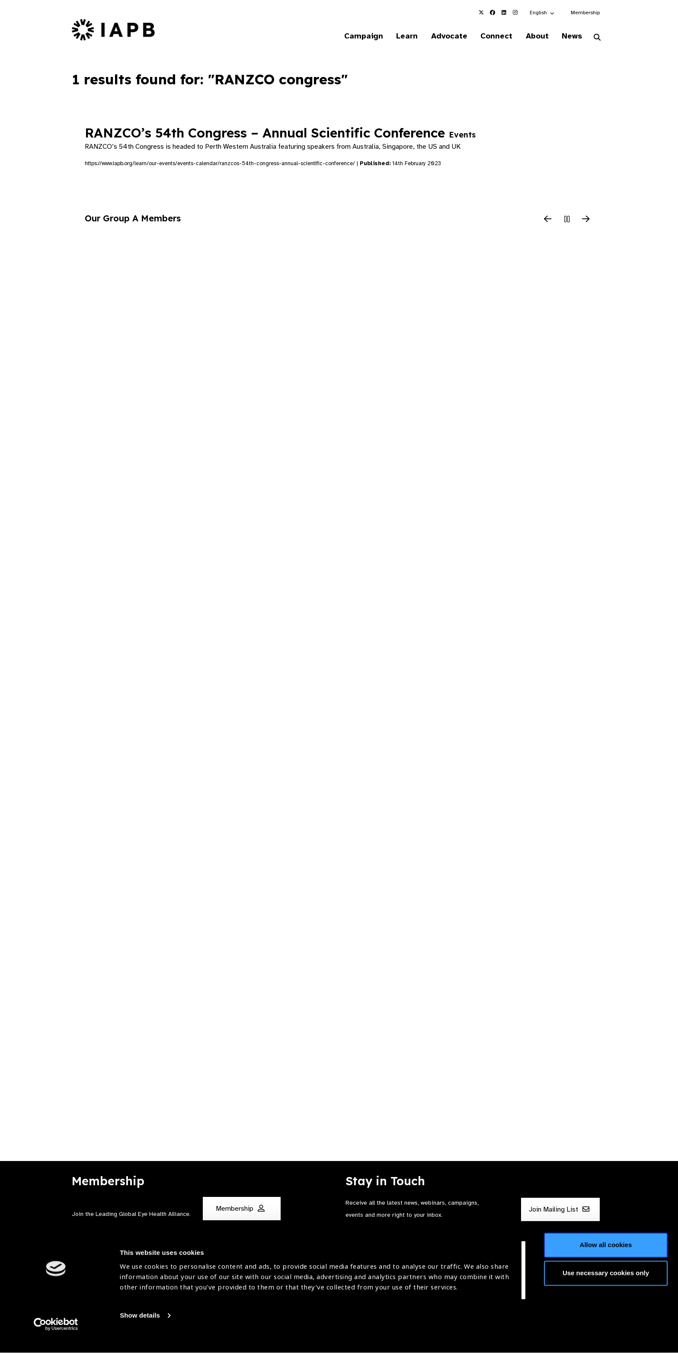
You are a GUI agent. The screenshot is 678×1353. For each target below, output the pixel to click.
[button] (542, 12)
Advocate (443, 36)
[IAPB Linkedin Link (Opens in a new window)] (504, 12)
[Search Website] (597, 38)
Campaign (354, 36)
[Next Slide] (585, 220)
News (570, 36)
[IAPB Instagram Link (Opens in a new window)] (515, 12)
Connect (492, 36)
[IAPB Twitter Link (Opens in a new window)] (481, 12)
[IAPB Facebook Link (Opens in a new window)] (492, 12)
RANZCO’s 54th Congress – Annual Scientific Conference (280, 133)
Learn (399, 36)
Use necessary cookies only (606, 1285)
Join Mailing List (559, 1210)
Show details (140, 1327)
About (534, 36)
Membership (585, 13)
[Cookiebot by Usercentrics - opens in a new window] (56, 1336)
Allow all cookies (606, 1256)
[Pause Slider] (566, 220)
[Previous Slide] (547, 220)
